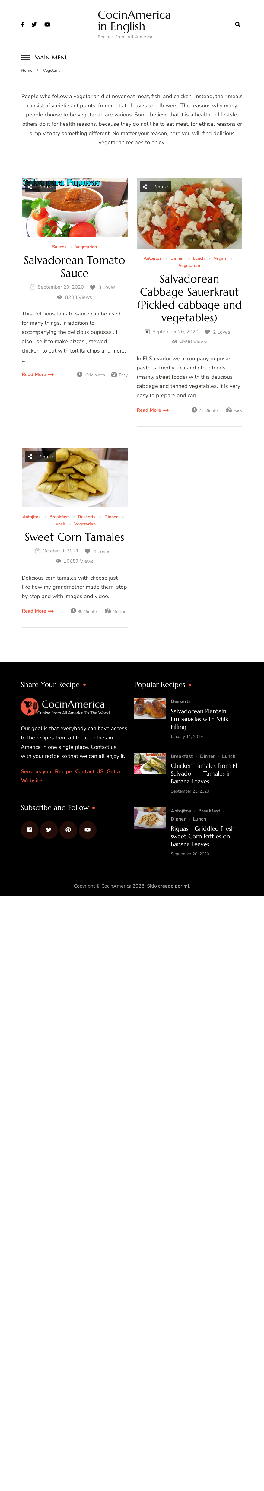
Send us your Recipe (46, 771)
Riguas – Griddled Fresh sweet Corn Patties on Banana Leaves (202, 836)
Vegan (220, 258)
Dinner (177, 258)
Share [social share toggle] (40, 186)
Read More (34, 374)
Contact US (89, 771)
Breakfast (59, 517)
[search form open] (237, 25)
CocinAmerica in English (134, 20)
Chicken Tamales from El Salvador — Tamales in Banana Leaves (204, 773)
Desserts (86, 517)
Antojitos (152, 258)
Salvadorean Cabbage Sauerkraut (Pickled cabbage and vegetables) (189, 298)
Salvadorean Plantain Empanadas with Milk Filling (199, 719)
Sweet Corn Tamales (74, 536)
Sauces (59, 247)
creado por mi (173, 886)
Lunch (199, 258)
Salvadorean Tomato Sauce (74, 267)
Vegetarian (86, 247)
